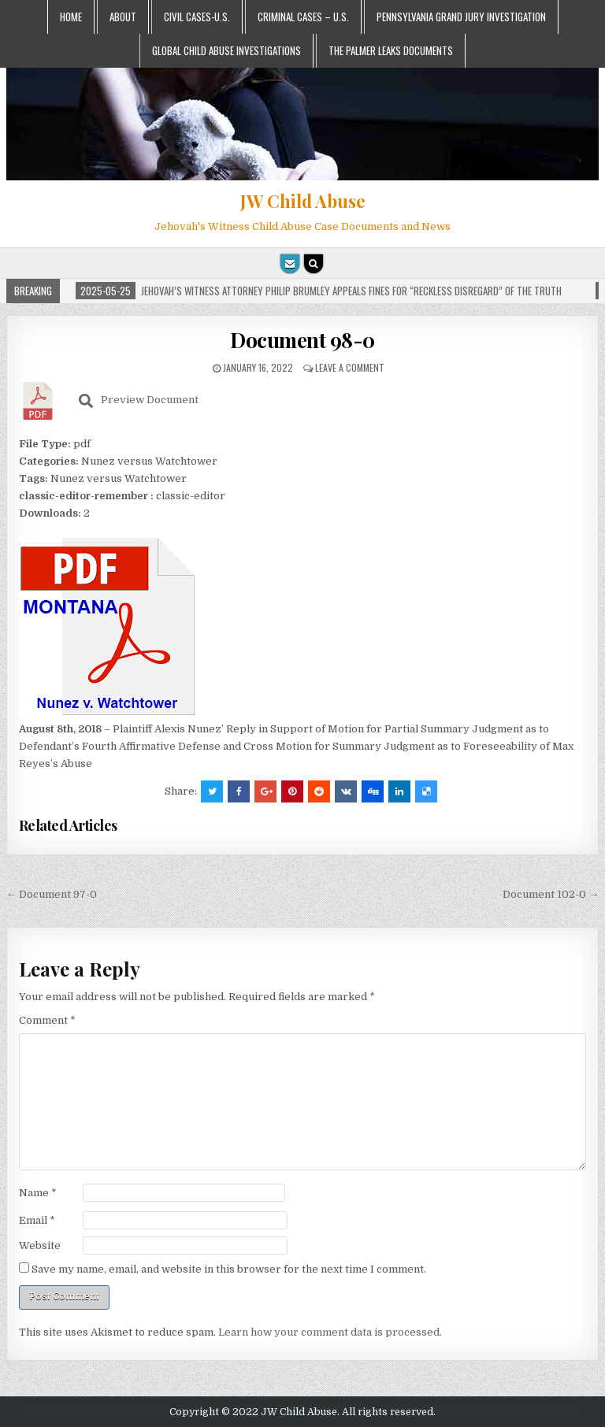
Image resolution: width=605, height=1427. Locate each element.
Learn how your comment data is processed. (330, 1332)
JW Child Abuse (303, 201)
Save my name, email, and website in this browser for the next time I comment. (229, 1269)
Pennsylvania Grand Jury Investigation (461, 16)
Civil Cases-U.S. (197, 16)
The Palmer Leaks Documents (390, 50)
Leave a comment (349, 367)
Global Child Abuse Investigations (226, 50)
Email (37, 1220)
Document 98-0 (302, 340)
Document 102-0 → (551, 894)
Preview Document (139, 401)
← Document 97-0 (51, 894)
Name (38, 1193)
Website (40, 1245)
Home (71, 16)
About (122, 16)
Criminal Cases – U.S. (303, 16)
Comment (47, 1020)
